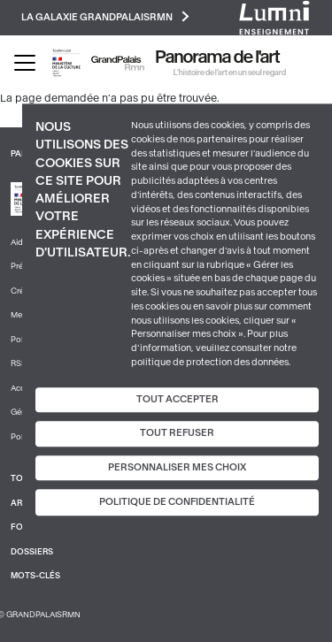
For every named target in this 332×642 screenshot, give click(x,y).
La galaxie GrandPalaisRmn (105, 16)
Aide (19, 242)
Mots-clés (35, 575)
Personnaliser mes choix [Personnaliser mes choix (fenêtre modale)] (177, 467)
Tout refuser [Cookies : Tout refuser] (177, 433)
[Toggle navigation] (25, 63)
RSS (19, 363)
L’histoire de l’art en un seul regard (230, 72)
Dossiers (32, 551)
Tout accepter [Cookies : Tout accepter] (177, 399)
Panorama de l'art (218, 57)
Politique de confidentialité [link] (177, 503)
